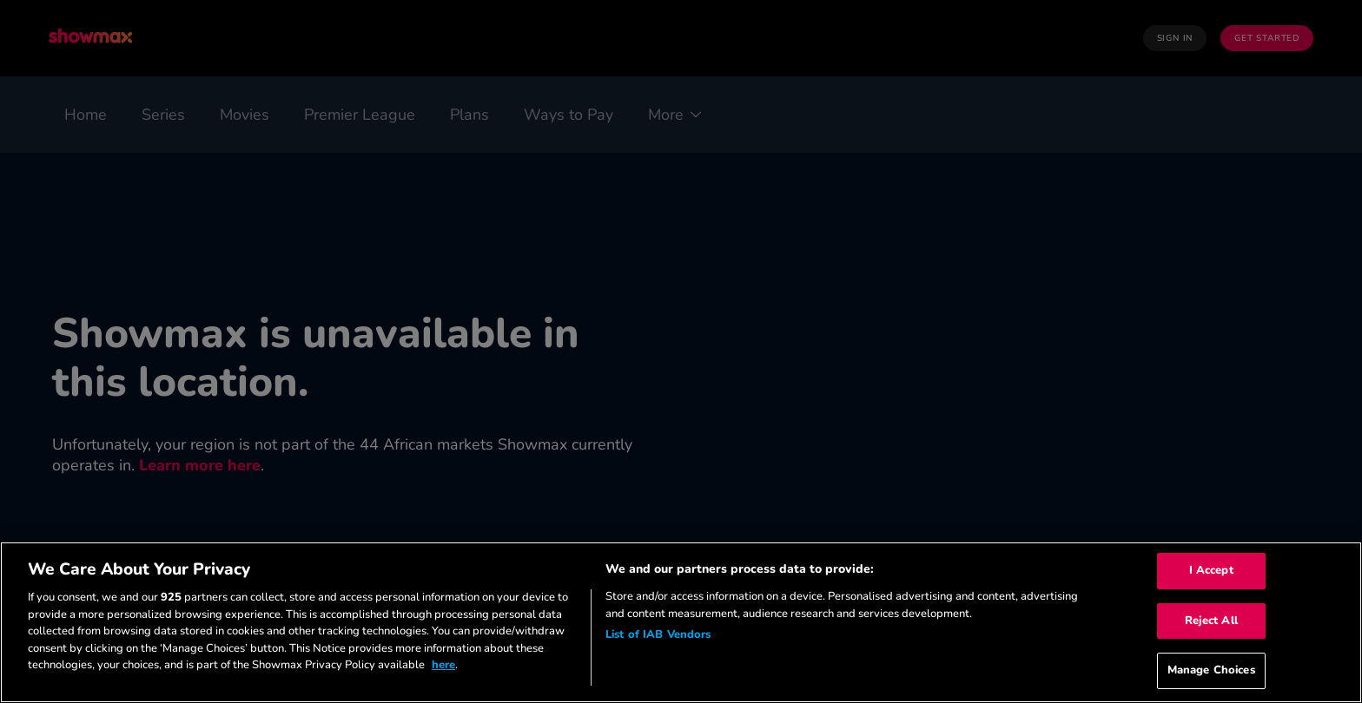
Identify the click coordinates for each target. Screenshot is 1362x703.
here (443, 665)
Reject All (1211, 620)
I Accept (1211, 570)
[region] (681, 622)
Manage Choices (1211, 670)
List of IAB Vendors (658, 634)
